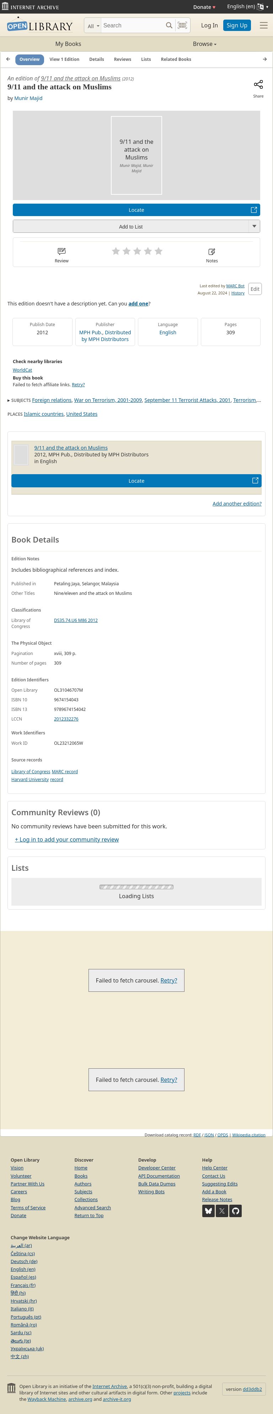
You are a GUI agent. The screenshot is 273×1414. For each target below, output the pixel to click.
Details (96, 59)
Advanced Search (93, 1207)
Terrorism (244, 400)
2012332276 (66, 719)
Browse (176, 44)
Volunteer (21, 1176)
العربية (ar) (21, 1245)
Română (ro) (24, 1324)
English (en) (23, 1269)
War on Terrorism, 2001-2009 (108, 400)
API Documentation (159, 1176)
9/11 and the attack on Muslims (81, 78)
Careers (19, 1191)
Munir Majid (28, 98)
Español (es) (23, 1277)
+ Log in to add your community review (67, 839)
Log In (209, 25)
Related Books (176, 59)
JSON (209, 1134)
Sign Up (237, 25)
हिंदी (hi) (18, 1293)
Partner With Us (27, 1183)
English (167, 332)
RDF (197, 1134)
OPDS (223, 1134)
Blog (15, 1199)
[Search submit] (169, 25)
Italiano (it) (22, 1308)
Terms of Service (28, 1207)
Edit (255, 289)
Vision (17, 1167)
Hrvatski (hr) (24, 1301)
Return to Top (89, 1215)
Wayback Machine (47, 1399)
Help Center (215, 1167)
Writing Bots (151, 1191)
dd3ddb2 (252, 1389)
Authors (83, 1183)
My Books (68, 44)
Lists (146, 59)
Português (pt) (26, 1317)
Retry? (78, 385)
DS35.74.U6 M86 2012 (76, 620)
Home (81, 1167)
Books (81, 1176)
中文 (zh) (20, 1356)
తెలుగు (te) (21, 1340)
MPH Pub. (90, 332)
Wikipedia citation (249, 1134)
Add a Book (214, 1191)
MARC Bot (235, 285)
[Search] (132, 25)
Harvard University (30, 779)
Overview (30, 59)
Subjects (83, 1191)
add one (138, 303)
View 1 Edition (65, 59)
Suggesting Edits (220, 1183)
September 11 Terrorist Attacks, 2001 (187, 400)
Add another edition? (237, 503)
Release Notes (217, 1199)
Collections (86, 1199)
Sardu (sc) (21, 1332)
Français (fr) (23, 1285)
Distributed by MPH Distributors (106, 335)
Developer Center (157, 1167)
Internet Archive (109, 1386)
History (238, 292)
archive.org (80, 1399)
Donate (204, 7)
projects (182, 1392)
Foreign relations (51, 400)
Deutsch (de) (24, 1261)
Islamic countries (44, 413)
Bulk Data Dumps (157, 1183)
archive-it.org (117, 1399)
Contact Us (213, 1176)
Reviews (122, 59)
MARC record (65, 772)
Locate (136, 209)
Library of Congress (30, 772)
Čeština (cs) (23, 1253)
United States (81, 413)
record (56, 779)
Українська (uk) (27, 1348)
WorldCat (22, 370)
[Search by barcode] (182, 25)
